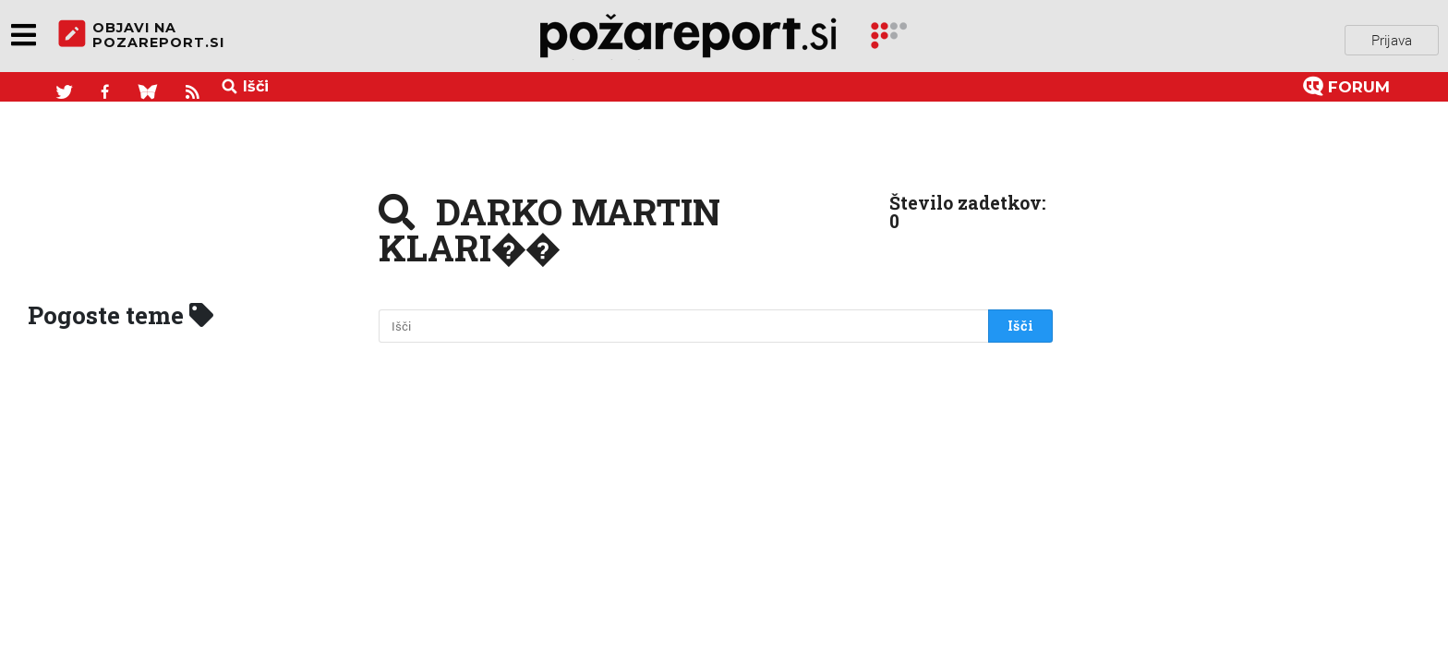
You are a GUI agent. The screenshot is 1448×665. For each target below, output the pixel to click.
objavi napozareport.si (141, 36)
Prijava (1391, 36)
